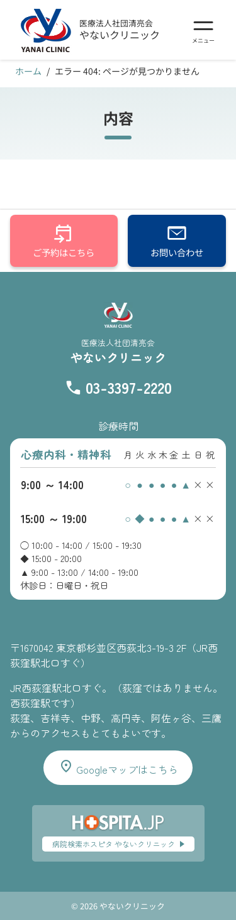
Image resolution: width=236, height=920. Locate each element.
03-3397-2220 (129, 387)
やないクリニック (119, 34)
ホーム (28, 71)
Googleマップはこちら (118, 768)
